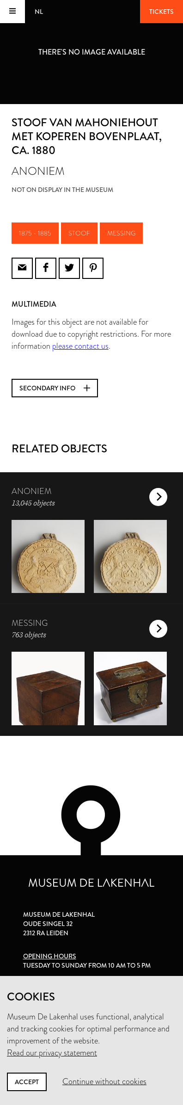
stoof (79, 233)
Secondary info (54, 388)
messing (121, 233)
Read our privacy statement (52, 1053)
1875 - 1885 (35, 233)
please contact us (80, 346)
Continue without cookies (104, 1081)
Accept (27, 1081)
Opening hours (49, 956)
